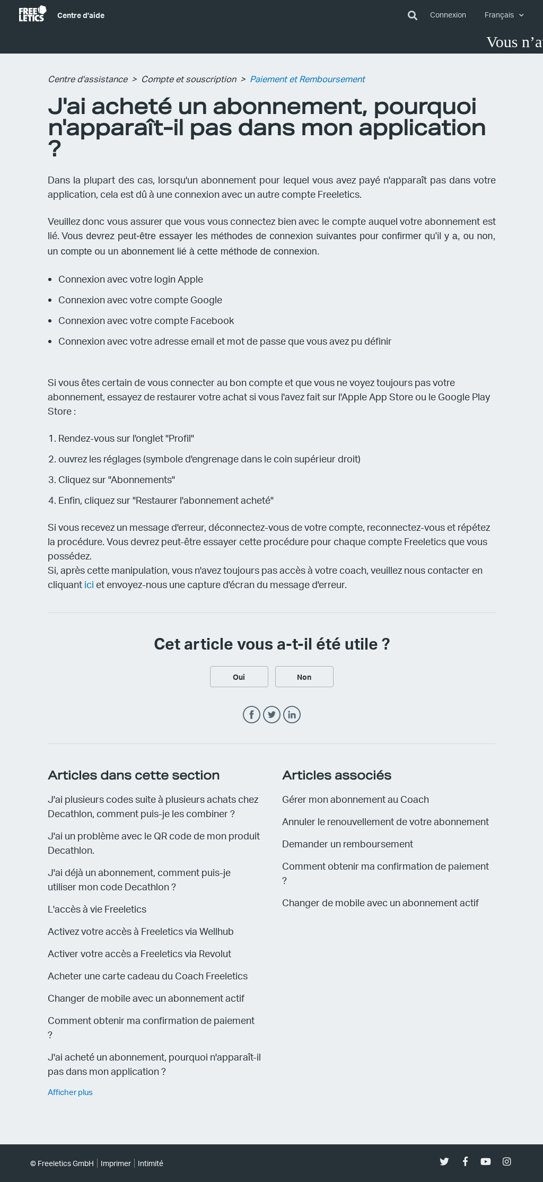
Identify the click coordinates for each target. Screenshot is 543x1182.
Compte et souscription (188, 78)
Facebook (251, 715)
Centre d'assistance (87, 78)
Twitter (271, 715)
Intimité (150, 1163)
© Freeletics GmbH (62, 1163)
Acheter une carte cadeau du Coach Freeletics (148, 975)
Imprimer (116, 1163)
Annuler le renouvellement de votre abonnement (385, 821)
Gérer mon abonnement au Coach (355, 799)
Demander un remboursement (347, 843)
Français (500, 14)
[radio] (239, 676)
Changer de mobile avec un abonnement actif (146, 998)
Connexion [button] (448, 14)
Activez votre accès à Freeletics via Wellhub (141, 931)
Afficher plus (70, 1092)
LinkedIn (292, 715)
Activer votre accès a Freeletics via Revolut (139, 953)
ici (89, 584)
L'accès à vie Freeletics (97, 909)
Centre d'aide (80, 15)
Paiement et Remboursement (307, 78)
